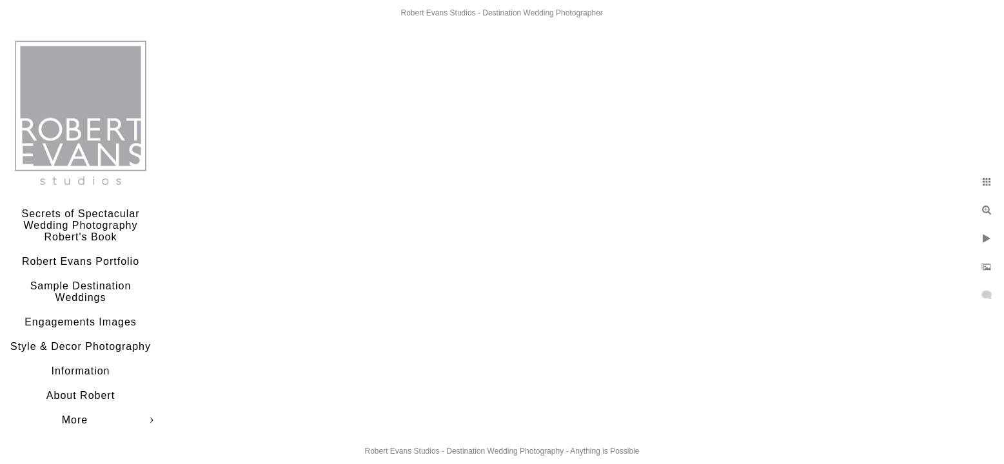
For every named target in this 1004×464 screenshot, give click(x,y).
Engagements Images (81, 321)
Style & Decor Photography (80, 346)
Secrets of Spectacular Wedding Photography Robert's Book (81, 225)
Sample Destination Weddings (81, 291)
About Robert (80, 395)
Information (80, 370)
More (75, 419)
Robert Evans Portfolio (80, 261)
